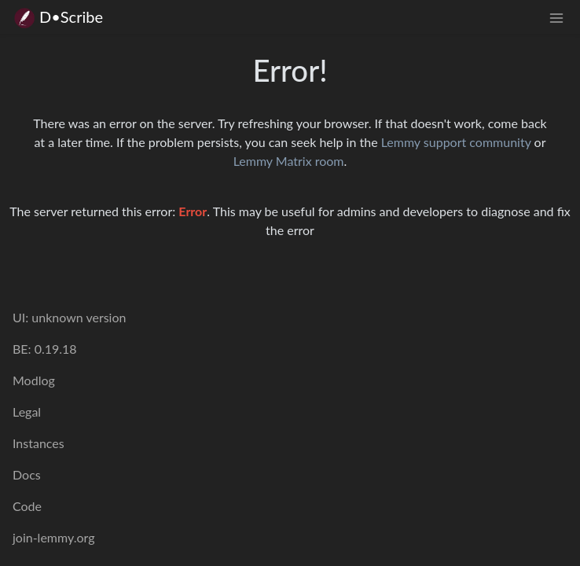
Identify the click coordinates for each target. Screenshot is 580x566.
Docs (27, 474)
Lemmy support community (456, 141)
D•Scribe (58, 17)
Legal (27, 411)
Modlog (34, 380)
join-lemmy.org (53, 537)
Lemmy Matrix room (288, 160)
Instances (38, 443)
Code (27, 505)
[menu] (556, 17)
